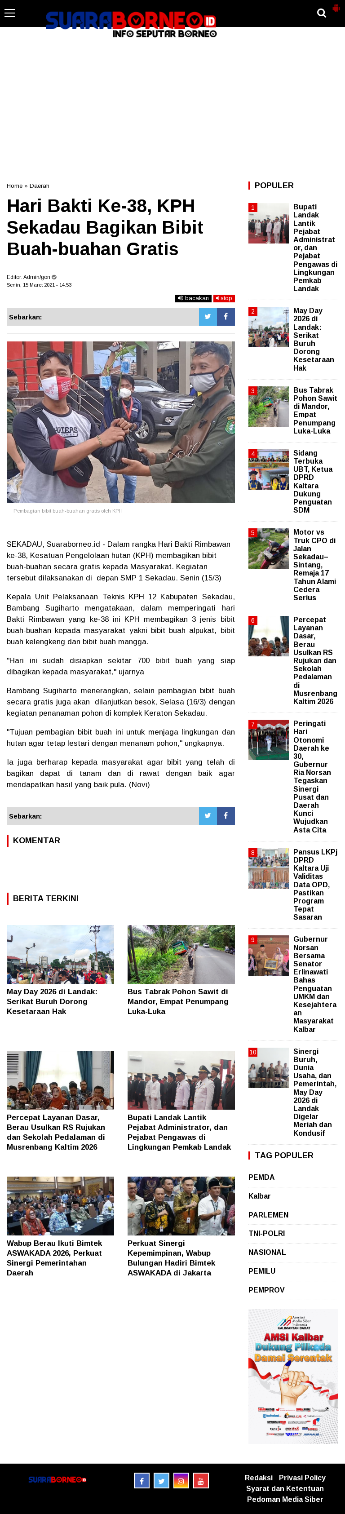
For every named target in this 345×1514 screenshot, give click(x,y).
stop (224, 298)
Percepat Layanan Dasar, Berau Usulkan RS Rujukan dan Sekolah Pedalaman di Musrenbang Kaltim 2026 (315, 660)
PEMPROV (266, 1290)
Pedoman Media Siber (285, 1499)
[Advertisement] (172, 110)
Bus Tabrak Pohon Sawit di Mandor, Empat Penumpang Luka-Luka (178, 1001)
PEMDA (261, 1177)
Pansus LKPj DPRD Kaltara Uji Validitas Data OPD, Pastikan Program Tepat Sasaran (315, 884)
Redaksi (259, 1478)
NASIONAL (267, 1252)
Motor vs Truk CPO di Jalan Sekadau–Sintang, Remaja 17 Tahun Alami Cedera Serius (314, 565)
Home (14, 185)
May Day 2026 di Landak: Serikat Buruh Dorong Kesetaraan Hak (52, 1001)
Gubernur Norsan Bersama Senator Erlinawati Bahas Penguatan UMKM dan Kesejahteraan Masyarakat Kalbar (314, 984)
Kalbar (259, 1196)
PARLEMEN (268, 1215)
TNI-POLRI (266, 1233)
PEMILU (261, 1271)
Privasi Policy (302, 1478)
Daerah (39, 185)
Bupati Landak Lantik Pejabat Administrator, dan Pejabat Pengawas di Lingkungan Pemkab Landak (315, 247)
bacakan (193, 298)
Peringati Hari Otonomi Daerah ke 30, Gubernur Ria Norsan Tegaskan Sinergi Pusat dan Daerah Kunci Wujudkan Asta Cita (312, 776)
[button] (336, 4)
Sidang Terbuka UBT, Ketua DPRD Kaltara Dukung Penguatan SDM (312, 481)
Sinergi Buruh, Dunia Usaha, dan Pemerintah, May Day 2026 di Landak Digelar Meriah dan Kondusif (314, 1092)
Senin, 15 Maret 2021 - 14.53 (39, 285)
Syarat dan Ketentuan (285, 1488)
